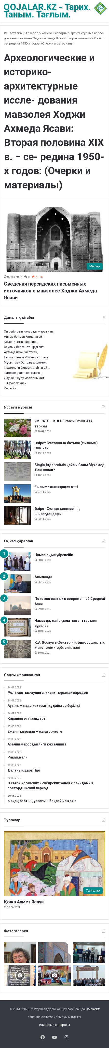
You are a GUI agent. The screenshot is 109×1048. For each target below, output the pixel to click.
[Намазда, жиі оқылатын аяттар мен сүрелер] (17, 627)
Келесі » (10, 388)
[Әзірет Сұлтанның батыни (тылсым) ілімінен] (17, 449)
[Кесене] (54, 952)
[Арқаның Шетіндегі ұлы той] (54, 975)
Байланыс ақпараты (54, 1025)
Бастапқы (13, 33)
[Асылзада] (17, 583)
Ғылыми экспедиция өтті (56, 487)
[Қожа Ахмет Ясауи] (54, 863)
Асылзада (43, 577)
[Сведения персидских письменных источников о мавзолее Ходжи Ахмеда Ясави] (54, 239)
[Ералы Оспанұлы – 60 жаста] (20, 952)
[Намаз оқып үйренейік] (17, 561)
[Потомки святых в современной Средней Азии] (17, 605)
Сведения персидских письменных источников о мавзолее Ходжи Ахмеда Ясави (50, 291)
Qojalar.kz (93, 1009)
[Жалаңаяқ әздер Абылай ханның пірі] (89, 952)
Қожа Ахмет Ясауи (24, 901)
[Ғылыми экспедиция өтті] (17, 493)
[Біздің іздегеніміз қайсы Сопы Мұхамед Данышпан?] (17, 471)
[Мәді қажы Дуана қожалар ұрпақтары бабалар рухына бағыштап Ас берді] (89, 975)
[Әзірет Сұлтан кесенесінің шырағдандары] (17, 515)
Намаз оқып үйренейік (54, 555)
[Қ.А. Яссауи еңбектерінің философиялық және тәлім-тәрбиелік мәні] (17, 649)
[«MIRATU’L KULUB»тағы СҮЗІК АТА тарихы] (17, 428)
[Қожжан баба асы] (20, 975)
